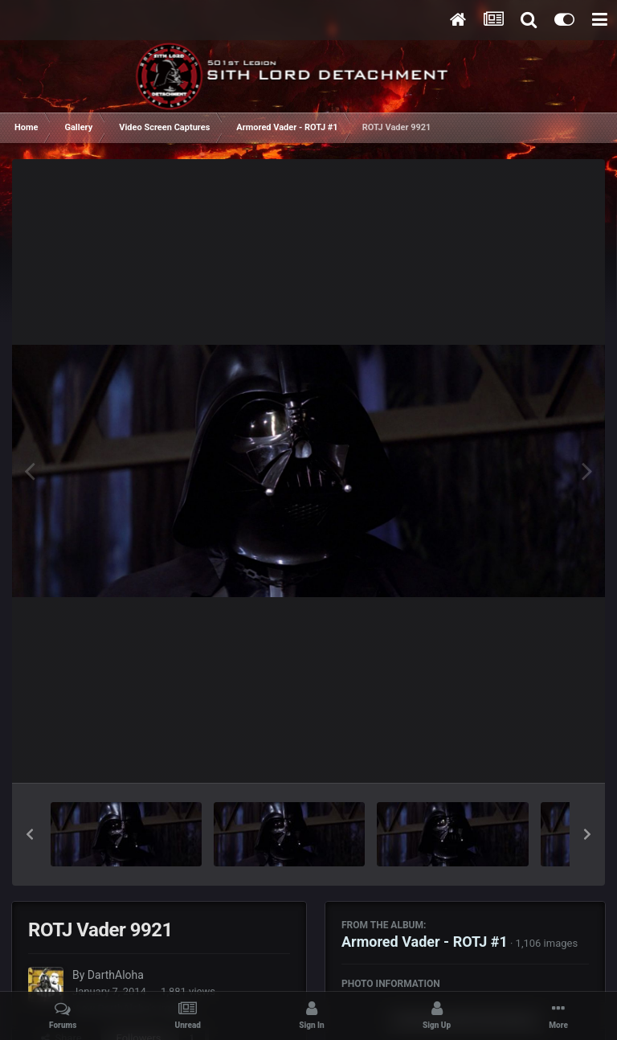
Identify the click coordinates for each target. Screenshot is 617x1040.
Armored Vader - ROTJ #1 (424, 941)
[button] (29, 834)
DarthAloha (116, 974)
